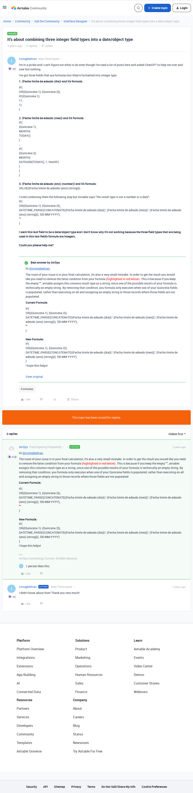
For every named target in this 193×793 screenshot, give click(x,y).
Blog (76, 725)
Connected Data (29, 691)
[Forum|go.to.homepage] (29, 8)
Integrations (26, 657)
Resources (24, 700)
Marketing (82, 657)
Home (7, 21)
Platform (23, 640)
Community (22, 21)
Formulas (27, 389)
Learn (138, 640)
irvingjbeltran (28, 59)
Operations (83, 666)
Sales (79, 683)
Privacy (76, 787)
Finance (81, 691)
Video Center (143, 666)
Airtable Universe (29, 751)
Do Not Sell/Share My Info (118, 787)
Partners (23, 708)
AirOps (23, 447)
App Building (26, 674)
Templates (24, 742)
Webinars (141, 691)
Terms (91, 787)
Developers (25, 725)
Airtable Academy (147, 649)
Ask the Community (47, 21)
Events (139, 657)
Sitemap (59, 787)
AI (18, 683)
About (77, 708)
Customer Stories (146, 683)
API (45, 787)
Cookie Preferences (154, 787)
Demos (139, 674)
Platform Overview (30, 649)
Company (80, 700)
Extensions (25, 666)
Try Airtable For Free (87, 751)
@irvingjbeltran (39, 268)
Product (81, 649)
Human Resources (89, 674)
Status (78, 734)
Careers (78, 717)
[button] (4, 9)
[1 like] (34, 566)
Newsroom (81, 742)
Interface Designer (75, 21)
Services (23, 717)
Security (31, 787)
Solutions (82, 640)
